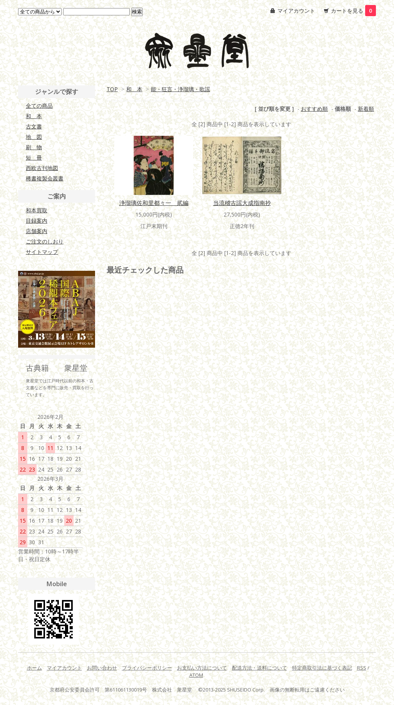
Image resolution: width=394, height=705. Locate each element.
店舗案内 (36, 231)
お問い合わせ (102, 667)
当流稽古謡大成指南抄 (242, 203)
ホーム (34, 667)
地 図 (34, 136)
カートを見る (353, 10)
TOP (112, 89)
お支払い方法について (202, 667)
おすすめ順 (314, 108)
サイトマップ (42, 251)
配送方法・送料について (259, 667)
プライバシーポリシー (147, 667)
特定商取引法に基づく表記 (322, 667)
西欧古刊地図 (42, 168)
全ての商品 (39, 105)
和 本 (134, 89)
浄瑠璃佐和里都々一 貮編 (154, 203)
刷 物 (34, 147)
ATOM (196, 675)
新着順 (366, 108)
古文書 (34, 126)
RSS (361, 667)
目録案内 (36, 220)
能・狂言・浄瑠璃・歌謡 (180, 89)
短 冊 (34, 157)
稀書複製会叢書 (44, 178)
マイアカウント (296, 10)
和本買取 (36, 210)
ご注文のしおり (44, 241)
